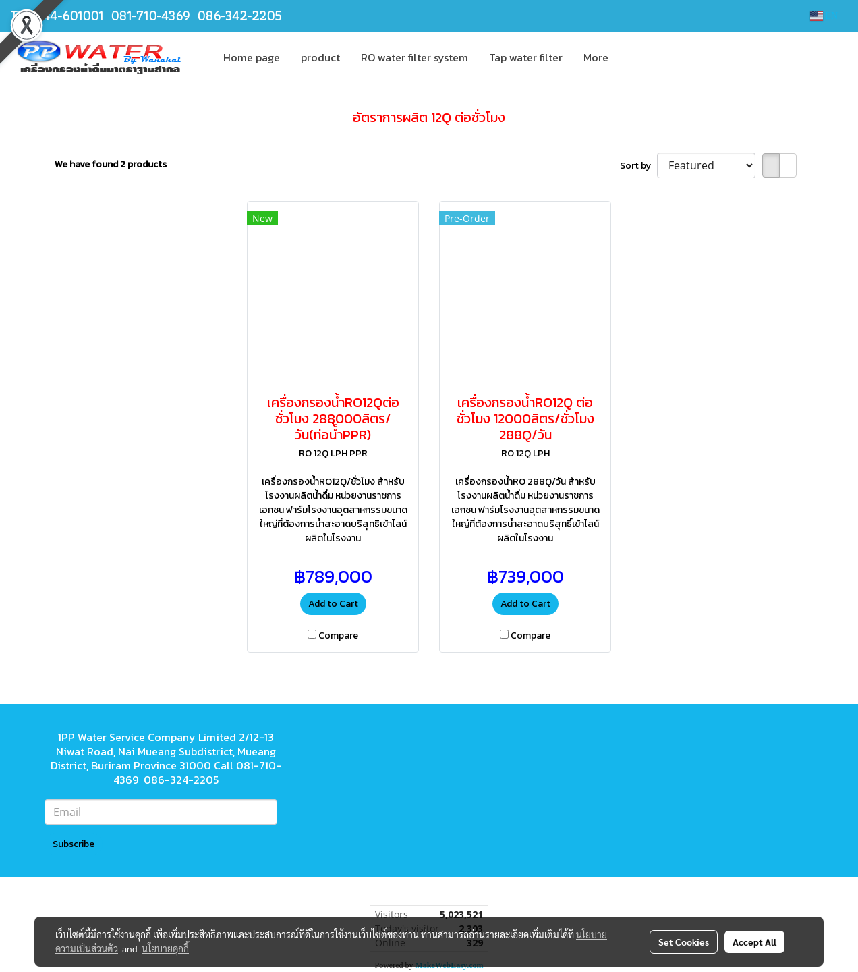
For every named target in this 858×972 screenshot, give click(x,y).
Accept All (754, 942)
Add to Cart (333, 604)
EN (824, 16)
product (320, 57)
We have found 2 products (111, 164)
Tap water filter (526, 57)
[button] (630, 57)
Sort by (638, 166)
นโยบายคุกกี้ (165, 948)
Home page (251, 57)
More (595, 57)
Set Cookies (683, 942)
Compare (338, 635)
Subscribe (73, 844)
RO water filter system (414, 57)
